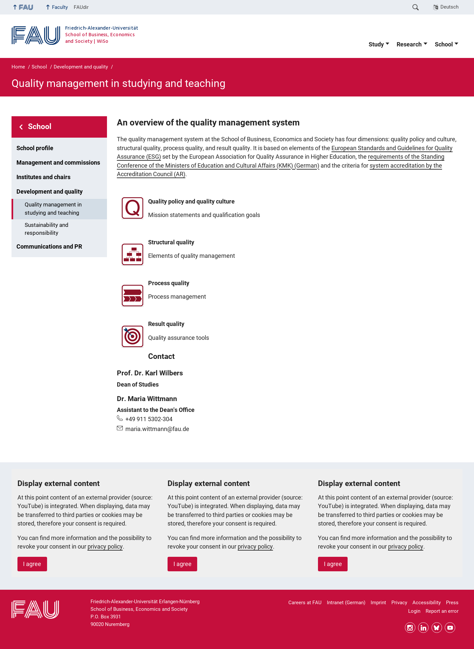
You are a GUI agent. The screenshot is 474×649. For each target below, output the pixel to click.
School (444, 44)
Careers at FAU (305, 603)
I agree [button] (32, 564)
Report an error (442, 611)
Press (452, 603)
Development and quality (49, 191)
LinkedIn (423, 627)
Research (409, 44)
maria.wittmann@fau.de (157, 429)
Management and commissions (58, 162)
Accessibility (426, 603)
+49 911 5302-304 (148, 419)
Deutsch (449, 7)
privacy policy (105, 546)
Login (414, 611)
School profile (34, 148)
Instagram (410, 627)
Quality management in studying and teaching (53, 209)
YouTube (450, 627)
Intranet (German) (346, 603)
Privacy (399, 603)
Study (376, 44)
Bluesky (437, 627)
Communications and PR (49, 246)
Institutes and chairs (43, 177)
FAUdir (81, 7)
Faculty (60, 7)
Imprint (378, 603)
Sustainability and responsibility (46, 229)
